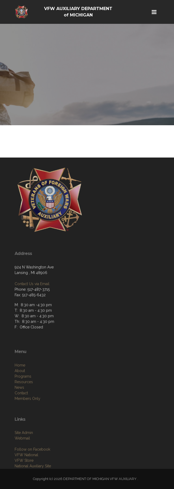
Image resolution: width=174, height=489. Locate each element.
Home (20, 382)
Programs (23, 394)
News (19, 405)
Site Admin (24, 448)
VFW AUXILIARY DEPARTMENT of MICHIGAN (78, 11)
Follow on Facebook (32, 465)
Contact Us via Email (32, 298)
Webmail (22, 454)
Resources (24, 399)
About (20, 388)
